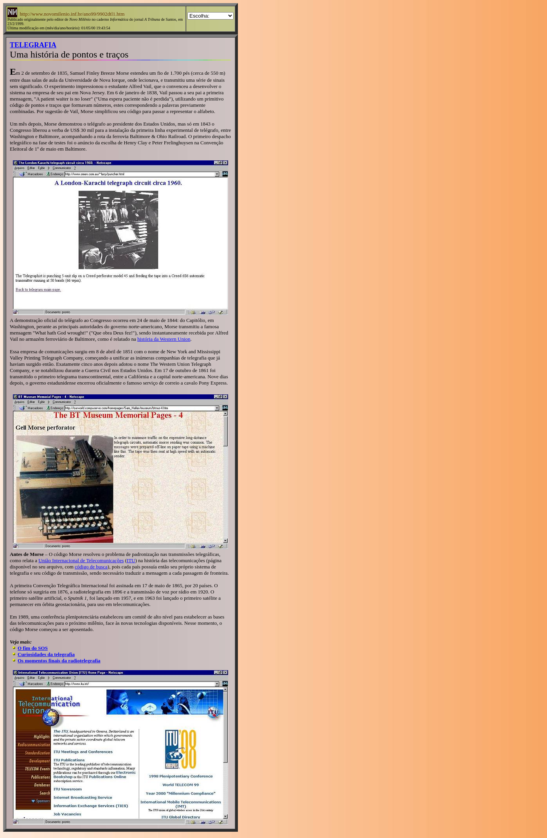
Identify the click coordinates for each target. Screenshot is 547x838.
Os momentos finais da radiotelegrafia (59, 661)
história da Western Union (164, 339)
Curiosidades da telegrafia (46, 654)
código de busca (91, 567)
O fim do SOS (33, 648)
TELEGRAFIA (33, 45)
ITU (131, 560)
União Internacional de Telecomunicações (81, 560)
